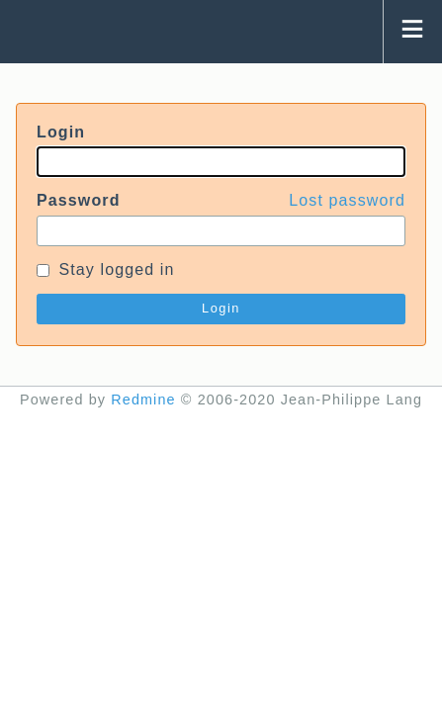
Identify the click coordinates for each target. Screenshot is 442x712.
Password (221, 201)
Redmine (143, 399)
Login (61, 132)
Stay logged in (105, 269)
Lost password (347, 200)
